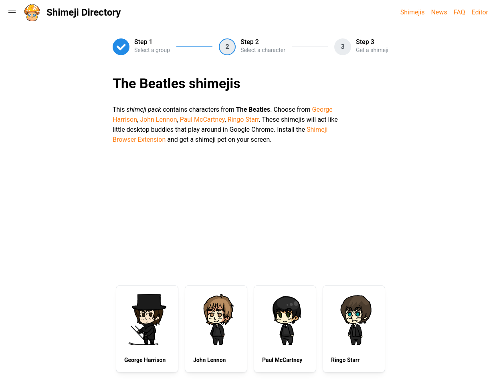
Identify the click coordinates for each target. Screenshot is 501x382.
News (439, 12)
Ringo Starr (243, 119)
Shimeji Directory (83, 12)
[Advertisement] (250, 213)
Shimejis (412, 12)
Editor (480, 12)
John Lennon (158, 119)
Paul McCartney (202, 119)
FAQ (459, 12)
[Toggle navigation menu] (12, 12)
